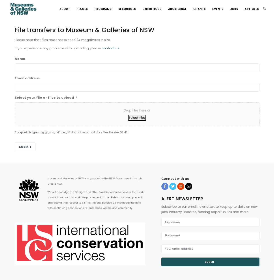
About (65, 9)
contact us (110, 48)
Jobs (234, 9)
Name (20, 59)
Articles (252, 9)
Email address (27, 78)
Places (82, 9)
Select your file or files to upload (46, 98)
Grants (199, 9)
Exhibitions (152, 9)
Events (218, 9)
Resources (127, 9)
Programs (103, 9)
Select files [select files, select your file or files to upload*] (137, 117)
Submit (210, 262)
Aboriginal (177, 9)
